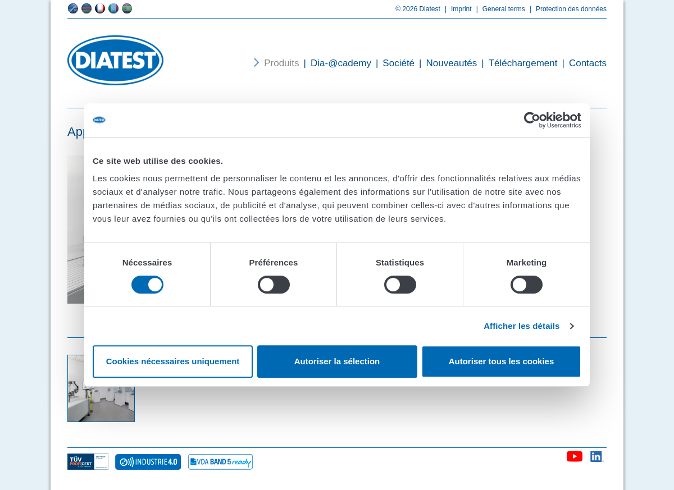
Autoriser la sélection (337, 361)
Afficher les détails (521, 326)
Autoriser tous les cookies (501, 361)
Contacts (582, 63)
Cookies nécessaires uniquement (173, 361)
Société (393, 63)
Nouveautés (446, 63)
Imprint (456, 9)
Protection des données (566, 9)
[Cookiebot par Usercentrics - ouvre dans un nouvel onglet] (532, 120)
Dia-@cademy (335, 63)
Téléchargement (517, 63)
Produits (281, 63)
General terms (498, 9)
